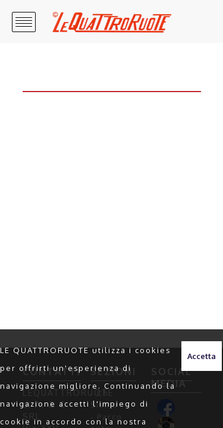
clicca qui (149, 408)
